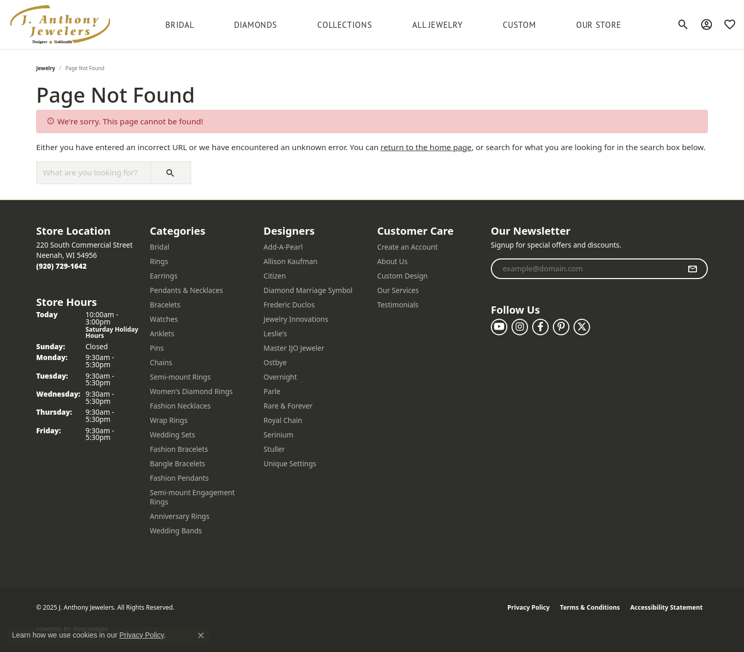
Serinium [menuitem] (278, 434)
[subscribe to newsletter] (692, 268)
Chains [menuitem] (161, 362)
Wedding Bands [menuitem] (176, 530)
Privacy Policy (528, 607)
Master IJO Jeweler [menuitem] (294, 348)
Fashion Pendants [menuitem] (179, 478)
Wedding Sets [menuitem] (172, 434)
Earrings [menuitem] (164, 276)
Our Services (398, 290)
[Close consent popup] (201, 635)
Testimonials (398, 304)
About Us (392, 261)
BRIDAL (179, 25)
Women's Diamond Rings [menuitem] (191, 391)
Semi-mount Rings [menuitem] (180, 377)
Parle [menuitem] (272, 391)
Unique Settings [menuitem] (290, 463)
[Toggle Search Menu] (683, 24)
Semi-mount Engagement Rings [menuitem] (192, 497)
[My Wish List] (729, 24)
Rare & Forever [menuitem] (288, 406)
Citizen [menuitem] (275, 276)
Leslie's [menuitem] (275, 333)
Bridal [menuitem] (159, 247)
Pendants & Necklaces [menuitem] (186, 290)
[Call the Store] (61, 266)
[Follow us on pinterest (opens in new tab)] (561, 327)
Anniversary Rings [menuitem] (179, 516)
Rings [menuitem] (159, 261)
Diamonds (255, 25)
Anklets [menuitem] (162, 333)
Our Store (599, 25)
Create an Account (407, 247)
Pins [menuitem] (157, 348)
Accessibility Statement (666, 607)
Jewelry (45, 68)
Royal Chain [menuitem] (283, 420)
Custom (519, 25)
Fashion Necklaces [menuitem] (180, 406)
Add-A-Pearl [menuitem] (283, 247)
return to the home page (426, 147)
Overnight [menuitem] (280, 377)
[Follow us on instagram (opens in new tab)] (520, 327)
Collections (344, 25)
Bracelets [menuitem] (165, 304)
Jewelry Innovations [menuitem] (296, 319)
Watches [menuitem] (164, 319)
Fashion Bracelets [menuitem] (179, 449)
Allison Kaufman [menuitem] (290, 261)
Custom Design (402, 276)
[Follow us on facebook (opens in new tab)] (540, 327)
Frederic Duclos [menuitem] (289, 304)
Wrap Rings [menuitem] (169, 420)
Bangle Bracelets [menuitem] (177, 463)
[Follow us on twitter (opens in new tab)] (582, 327)
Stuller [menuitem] (274, 449)
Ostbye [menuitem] (275, 362)
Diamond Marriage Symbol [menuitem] (308, 290)
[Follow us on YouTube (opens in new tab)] (499, 327)
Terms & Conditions (590, 607)
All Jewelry (437, 25)
